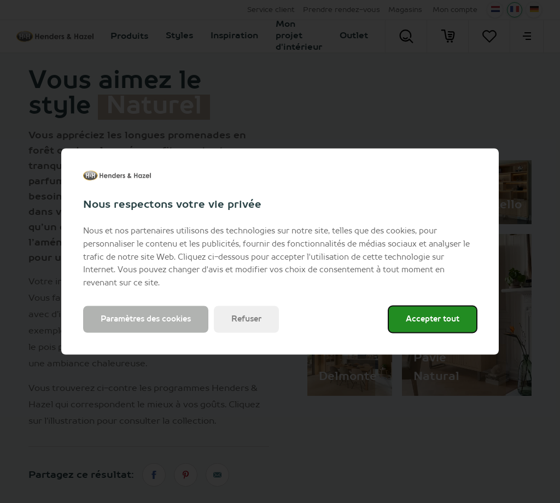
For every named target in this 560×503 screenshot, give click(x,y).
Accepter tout (432, 319)
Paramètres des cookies (146, 319)
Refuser (246, 319)
